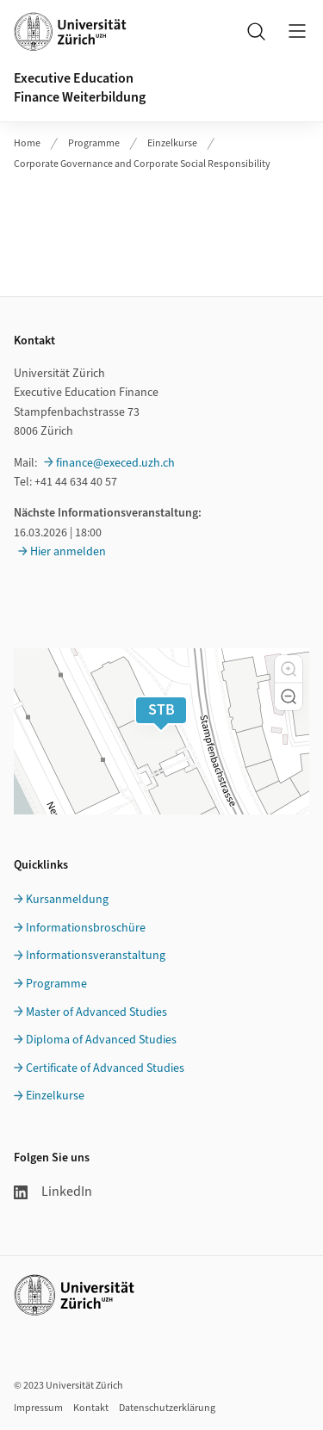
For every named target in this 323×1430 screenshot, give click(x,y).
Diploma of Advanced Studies (101, 1040)
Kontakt (91, 1408)
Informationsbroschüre (86, 928)
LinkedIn (53, 1191)
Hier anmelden (68, 551)
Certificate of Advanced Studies (105, 1068)
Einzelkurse (172, 143)
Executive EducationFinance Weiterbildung (80, 88)
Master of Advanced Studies (96, 1012)
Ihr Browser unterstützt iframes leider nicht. (161, 224)
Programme (94, 143)
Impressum (38, 1408)
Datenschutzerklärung (167, 1408)
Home (27, 143)
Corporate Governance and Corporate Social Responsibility (142, 164)
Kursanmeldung (67, 899)
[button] (288, 669)
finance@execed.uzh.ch (115, 463)
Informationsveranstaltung (95, 955)
